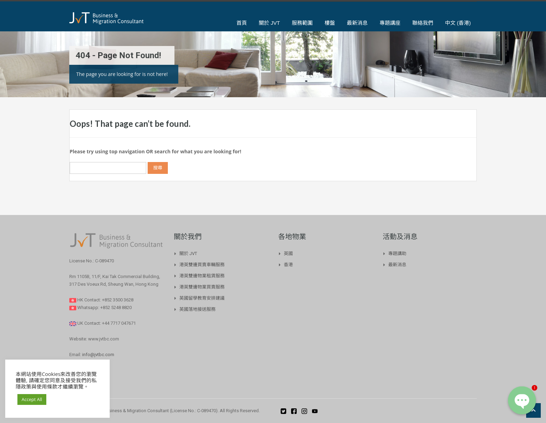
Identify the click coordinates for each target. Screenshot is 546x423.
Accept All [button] (32, 399)
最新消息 (357, 23)
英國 (288, 253)
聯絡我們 (422, 23)
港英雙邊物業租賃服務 (202, 275)
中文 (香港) (458, 23)
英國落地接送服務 (197, 309)
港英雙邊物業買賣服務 (202, 287)
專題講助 (397, 253)
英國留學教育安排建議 (202, 298)
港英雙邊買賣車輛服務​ (202, 264)
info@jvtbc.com (98, 354)
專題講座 (390, 23)
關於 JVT (269, 23)
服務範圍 (302, 23)
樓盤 (330, 23)
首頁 (241, 23)
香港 (288, 264)
